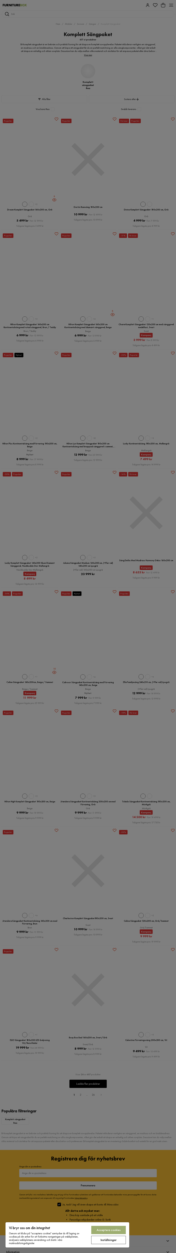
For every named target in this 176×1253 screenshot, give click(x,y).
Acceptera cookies (109, 1230)
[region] (67, 1235)
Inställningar (109, 1240)
